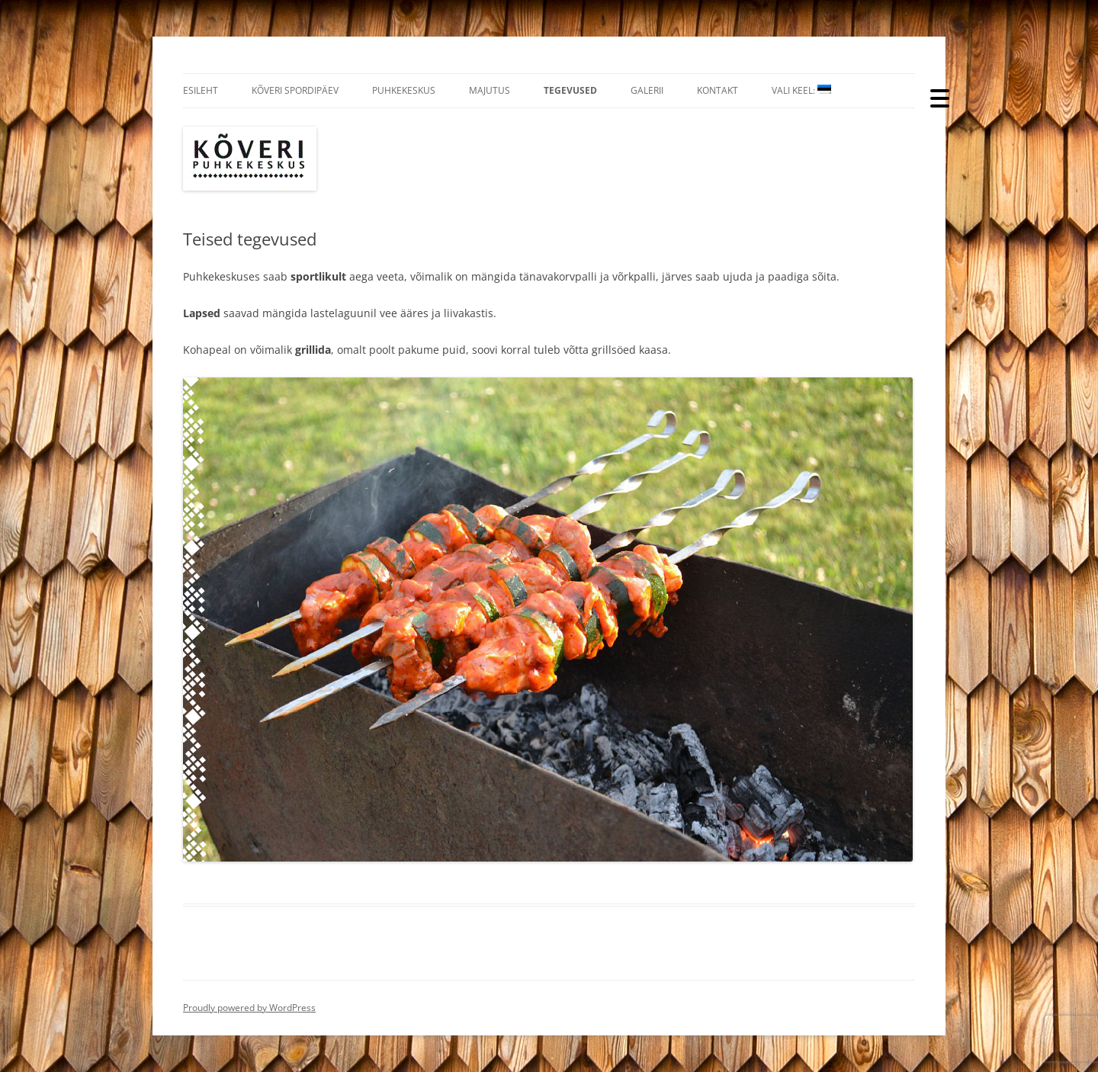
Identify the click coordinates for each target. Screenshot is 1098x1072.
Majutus (489, 90)
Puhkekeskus (403, 90)
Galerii (647, 90)
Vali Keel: (801, 90)
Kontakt (717, 90)
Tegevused (570, 90)
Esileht (200, 90)
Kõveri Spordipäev (295, 90)
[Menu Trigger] (940, 97)
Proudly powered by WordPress (249, 1007)
